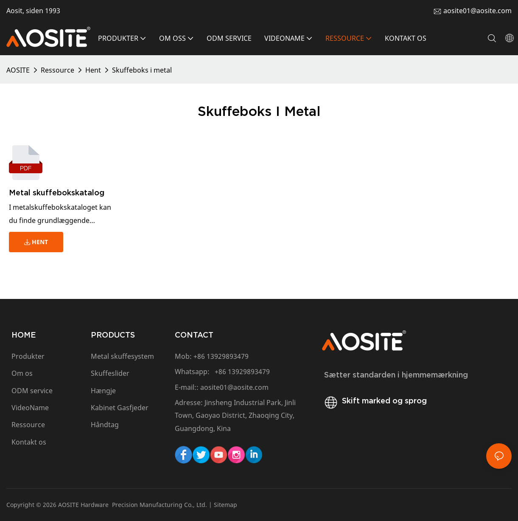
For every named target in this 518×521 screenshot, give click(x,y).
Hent (93, 70)
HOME (23, 334)
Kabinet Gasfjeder (119, 407)
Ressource (57, 70)
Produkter (28, 356)
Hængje (103, 390)
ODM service (32, 390)
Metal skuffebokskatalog (56, 192)
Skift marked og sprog (374, 400)
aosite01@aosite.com (477, 10)
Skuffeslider (110, 373)
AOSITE (18, 70)
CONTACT (194, 334)
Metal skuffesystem (122, 356)
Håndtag (105, 424)
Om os (22, 373)
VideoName (30, 407)
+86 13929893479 (221, 356)
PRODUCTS (113, 334)
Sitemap (225, 505)
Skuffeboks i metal (142, 70)
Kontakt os (29, 442)
